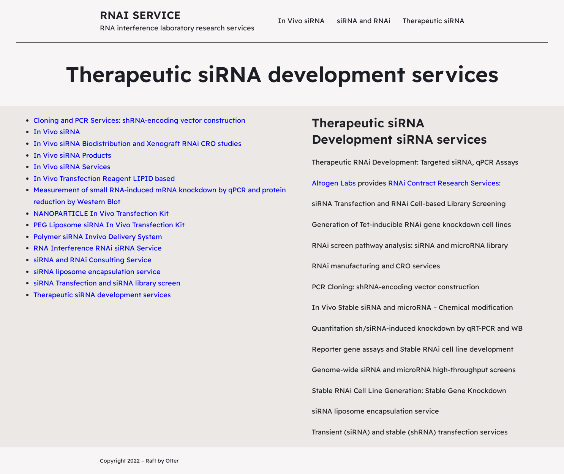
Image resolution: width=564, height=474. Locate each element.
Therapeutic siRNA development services (102, 294)
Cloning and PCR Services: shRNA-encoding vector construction (139, 120)
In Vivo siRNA (56, 131)
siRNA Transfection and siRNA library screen (106, 283)
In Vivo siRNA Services (72, 166)
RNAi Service (140, 15)
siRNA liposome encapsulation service (97, 271)
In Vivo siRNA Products (72, 155)
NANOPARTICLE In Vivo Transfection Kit (101, 213)
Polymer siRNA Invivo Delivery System (97, 236)
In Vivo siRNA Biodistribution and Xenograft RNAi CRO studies (137, 143)
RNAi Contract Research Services (443, 183)
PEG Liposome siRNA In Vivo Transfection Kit (109, 224)
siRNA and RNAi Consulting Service (92, 259)
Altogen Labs (334, 183)
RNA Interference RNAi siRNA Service (97, 248)
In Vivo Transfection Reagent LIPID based (104, 178)
